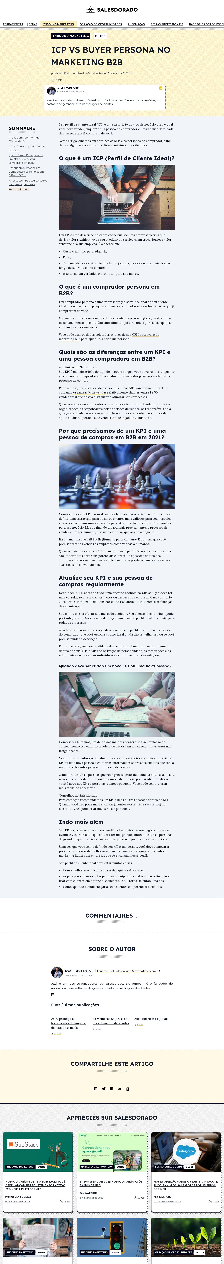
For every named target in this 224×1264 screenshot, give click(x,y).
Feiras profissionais (167, 24)
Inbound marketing (58, 24)
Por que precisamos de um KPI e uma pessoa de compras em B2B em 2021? (27, 171)
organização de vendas (89, 392)
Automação (136, 24)
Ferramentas (13, 24)
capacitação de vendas (128, 418)
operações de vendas (95, 418)
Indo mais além (19, 189)
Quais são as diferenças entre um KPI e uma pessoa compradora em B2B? (26, 159)
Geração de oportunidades (101, 24)
